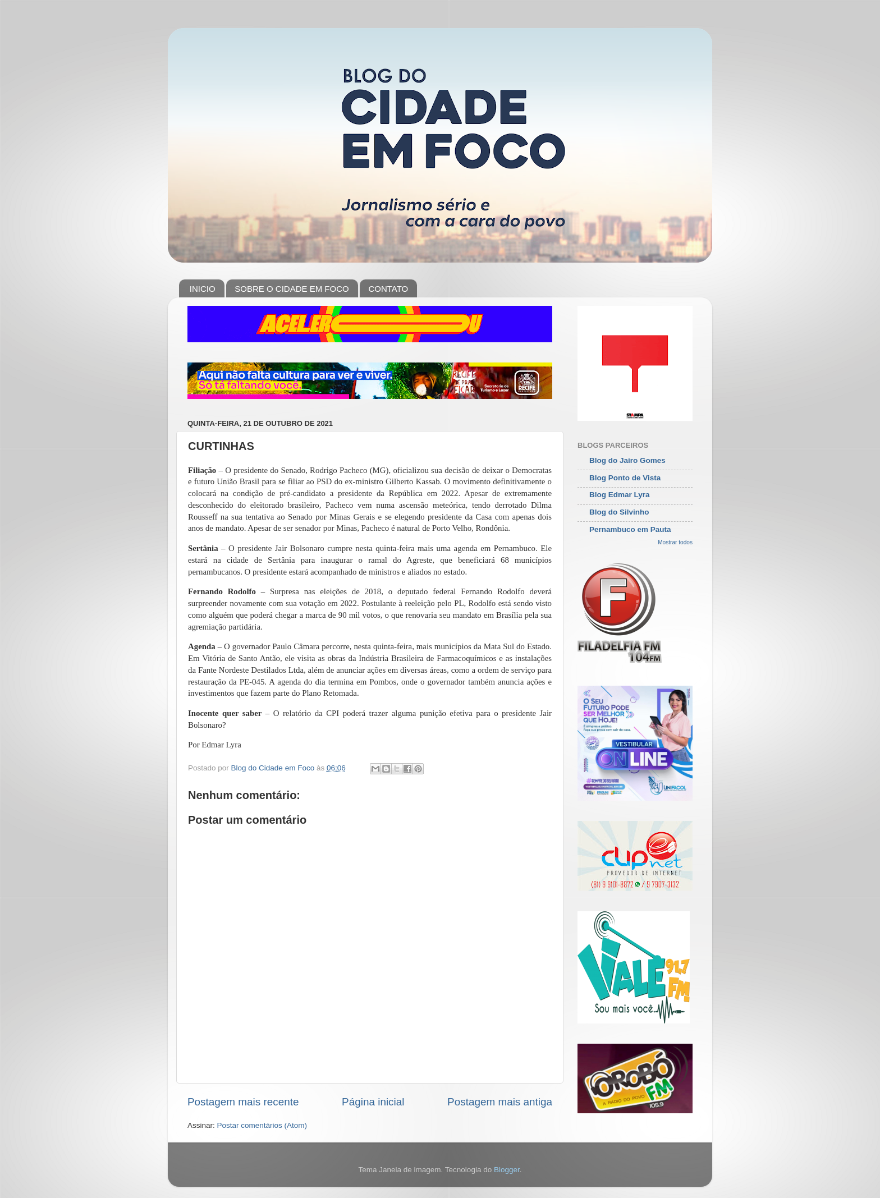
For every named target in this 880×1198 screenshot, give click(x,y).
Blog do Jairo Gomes (627, 460)
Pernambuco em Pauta (630, 529)
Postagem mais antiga (499, 1102)
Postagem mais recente (243, 1102)
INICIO (203, 288)
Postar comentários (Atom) (262, 1125)
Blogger (507, 1169)
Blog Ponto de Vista (625, 478)
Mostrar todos (675, 542)
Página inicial (373, 1102)
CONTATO (388, 288)
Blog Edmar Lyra (619, 494)
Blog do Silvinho (619, 512)
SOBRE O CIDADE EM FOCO (292, 288)
